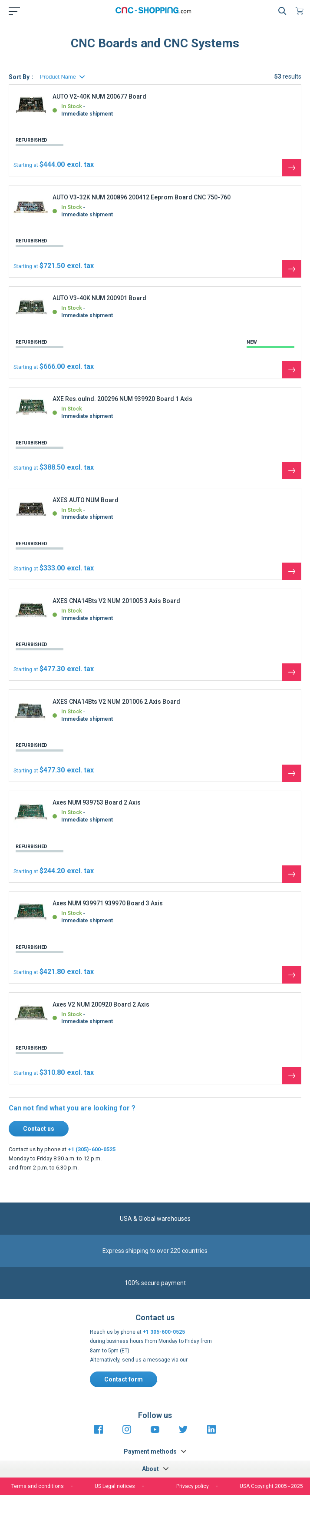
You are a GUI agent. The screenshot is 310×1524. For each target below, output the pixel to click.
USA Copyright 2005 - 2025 (271, 1486)
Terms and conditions (37, 1486)
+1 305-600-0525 (164, 1332)
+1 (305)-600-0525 (91, 1149)
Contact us (38, 1128)
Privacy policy (192, 1486)
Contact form (123, 1379)
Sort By (19, 77)
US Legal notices (115, 1486)
